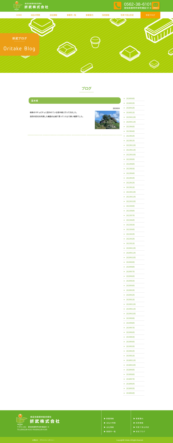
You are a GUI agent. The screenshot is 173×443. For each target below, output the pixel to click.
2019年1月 (130, 355)
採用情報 (105, 15)
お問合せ (35, 440)
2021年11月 (131, 196)
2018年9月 (130, 369)
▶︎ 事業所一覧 (110, 431)
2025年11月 (131, 122)
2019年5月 (130, 337)
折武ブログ (150, 15)
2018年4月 (130, 393)
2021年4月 (130, 229)
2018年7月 (130, 379)
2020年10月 (131, 257)
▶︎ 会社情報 (109, 427)
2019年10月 (131, 313)
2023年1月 (130, 140)
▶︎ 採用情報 (138, 423)
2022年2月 (130, 182)
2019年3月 (130, 346)
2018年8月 (130, 374)
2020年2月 (130, 295)
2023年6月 (130, 126)
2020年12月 (131, 248)
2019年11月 (131, 309)
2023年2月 (130, 136)
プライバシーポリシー (47, 440)
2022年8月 (130, 164)
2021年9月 (130, 206)
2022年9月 (130, 159)
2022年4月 (130, 173)
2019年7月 (130, 327)
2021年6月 (130, 220)
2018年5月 (130, 388)
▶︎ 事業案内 (138, 418)
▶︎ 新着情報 (109, 418)
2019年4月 (130, 341)
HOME (19, 15)
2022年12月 (131, 145)
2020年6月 (130, 276)
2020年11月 (131, 253)
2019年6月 (130, 332)
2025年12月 (131, 117)
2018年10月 (131, 365)
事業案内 (89, 15)
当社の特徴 (35, 15)
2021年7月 (130, 215)
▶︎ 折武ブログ (139, 431)
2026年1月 (130, 112)
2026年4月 (130, 98)
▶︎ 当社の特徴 (110, 423)
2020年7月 (130, 271)
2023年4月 (130, 131)
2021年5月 (130, 224)
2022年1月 (130, 187)
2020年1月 (130, 299)
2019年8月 (130, 323)
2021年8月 (130, 210)
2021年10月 (131, 201)
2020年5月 (130, 281)
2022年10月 (131, 154)
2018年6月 (130, 383)
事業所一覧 (71, 15)
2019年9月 (130, 318)
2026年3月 (130, 103)
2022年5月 (130, 168)
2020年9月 (130, 262)
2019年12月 (131, 304)
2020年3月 (130, 290)
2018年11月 (131, 360)
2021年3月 (130, 234)
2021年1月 (130, 243)
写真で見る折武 (127, 15)
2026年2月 (130, 108)
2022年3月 (130, 178)
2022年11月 (131, 150)
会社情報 (53, 15)
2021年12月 (131, 192)
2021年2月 (130, 238)
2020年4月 (130, 285)
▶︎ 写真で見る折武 (141, 427)
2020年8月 (130, 267)
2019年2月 (130, 351)
